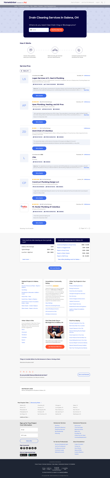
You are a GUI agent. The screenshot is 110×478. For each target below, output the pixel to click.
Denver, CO (22, 407)
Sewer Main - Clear (26, 296)
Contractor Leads (59, 450)
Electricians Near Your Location (77, 325)
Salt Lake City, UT (59, 412)
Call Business (87, 75)
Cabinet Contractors (74, 301)
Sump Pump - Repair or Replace (29, 299)
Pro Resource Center (60, 448)
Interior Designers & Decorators (77, 298)
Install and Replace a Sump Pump (66, 245)
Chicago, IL (58, 405)
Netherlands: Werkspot (63, 464)
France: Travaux (38, 464)
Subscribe (29, 441)
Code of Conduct (79, 444)
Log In (97, 2)
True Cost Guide (79, 427)
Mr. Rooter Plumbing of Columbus (46, 207)
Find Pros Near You (56, 30)
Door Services (72, 296)
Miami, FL (75, 407)
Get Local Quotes (55, 268)
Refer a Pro (77, 431)
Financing (57, 433)
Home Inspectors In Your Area (76, 335)
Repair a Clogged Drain (63, 247)
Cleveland (24, 334)
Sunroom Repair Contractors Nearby (78, 342)
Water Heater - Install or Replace (30, 305)
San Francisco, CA (42, 414)
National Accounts (59, 452)
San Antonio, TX (77, 412)
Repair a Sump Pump (63, 250)
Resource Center (79, 429)
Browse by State (36, 402)
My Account (78, 425)
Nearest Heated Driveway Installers (78, 345)
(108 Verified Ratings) (47, 102)
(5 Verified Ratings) (46, 128)
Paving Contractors (74, 288)
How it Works (78, 448)
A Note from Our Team (80, 435)
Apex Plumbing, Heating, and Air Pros (48, 104)
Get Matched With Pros (55, 346)
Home (15, 6)
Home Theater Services (75, 304)
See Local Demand (84, 374)
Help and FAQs (78, 450)
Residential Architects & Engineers (77, 306)
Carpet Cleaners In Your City (76, 328)
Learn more (26, 259)
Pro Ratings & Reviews (23, 6)
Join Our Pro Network (88, 2)
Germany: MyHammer (46, 464)
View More (86, 90)
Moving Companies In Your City (76, 323)
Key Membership (59, 431)
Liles (34, 157)
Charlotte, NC (41, 405)
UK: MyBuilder (72, 464)
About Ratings (49, 303)
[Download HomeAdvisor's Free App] (24, 455)
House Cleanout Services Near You (77, 337)
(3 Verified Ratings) (46, 179)
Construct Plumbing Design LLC (45, 182)
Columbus (24, 337)
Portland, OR (41, 412)
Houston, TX (40, 407)
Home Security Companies (75, 291)
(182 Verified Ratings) (47, 204)
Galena (35, 6)
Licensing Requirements (80, 437)
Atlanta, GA (22, 405)
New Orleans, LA (59, 409)
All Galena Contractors (51, 314)
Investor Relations (79, 452)
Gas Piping (24, 290)
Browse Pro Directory (60, 427)
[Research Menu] (104, 2)
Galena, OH (25, 71)
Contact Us (77, 446)
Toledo (23, 342)
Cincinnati (24, 332)
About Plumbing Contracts (52, 308)
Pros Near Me (78, 433)
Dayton (23, 340)
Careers (77, 454)
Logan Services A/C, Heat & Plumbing (48, 78)
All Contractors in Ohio (51, 311)
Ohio (31, 6)
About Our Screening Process (53, 305)
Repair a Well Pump (62, 256)
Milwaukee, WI (23, 409)
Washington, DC (77, 414)
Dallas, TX (75, 405)
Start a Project (75, 2)
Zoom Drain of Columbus (42, 131)
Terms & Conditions (63, 472)
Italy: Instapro (55, 464)
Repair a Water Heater (63, 253)
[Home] (15, 2)
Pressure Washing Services (75, 285)
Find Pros (57, 425)
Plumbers (40, 6)
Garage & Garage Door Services (77, 293)
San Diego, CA (23, 414)
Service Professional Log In (61, 444)
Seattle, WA (58, 414)
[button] (55, 402)
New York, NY (76, 409)
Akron (23, 329)
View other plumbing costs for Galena (69, 259)
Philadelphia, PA (24, 412)
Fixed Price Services (60, 429)
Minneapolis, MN (42, 409)
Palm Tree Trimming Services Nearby (78, 348)
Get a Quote (39, 95)
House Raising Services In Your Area (78, 340)
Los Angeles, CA (59, 407)
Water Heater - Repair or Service (30, 308)
